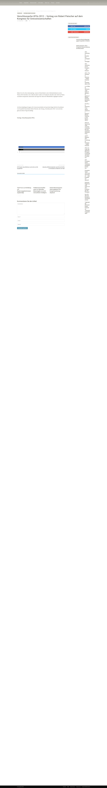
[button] (88, 3)
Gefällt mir (86, 26)
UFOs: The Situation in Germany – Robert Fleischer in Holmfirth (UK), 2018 (87, 78)
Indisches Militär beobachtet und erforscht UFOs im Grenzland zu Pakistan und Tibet (54, 167)
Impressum (78, 786)
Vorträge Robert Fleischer (29, 13)
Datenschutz (72, 786)
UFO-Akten (40, 2)
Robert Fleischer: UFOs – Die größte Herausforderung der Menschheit (83, 47)
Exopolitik (26, 2)
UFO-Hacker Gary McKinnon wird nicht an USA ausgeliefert (27, 167)
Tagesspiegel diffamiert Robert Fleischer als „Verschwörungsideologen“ (87, 208)
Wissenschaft (33, 2)
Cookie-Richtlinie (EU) (86, 786)
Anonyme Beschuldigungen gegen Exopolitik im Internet (83, 40)
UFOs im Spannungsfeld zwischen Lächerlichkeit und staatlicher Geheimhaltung (87, 128)
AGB (68, 786)
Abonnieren (86, 31)
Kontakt (58, 2)
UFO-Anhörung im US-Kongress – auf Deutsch (87, 67)
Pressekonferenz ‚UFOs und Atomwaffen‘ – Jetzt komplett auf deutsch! (87, 175)
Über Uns (47, 2)
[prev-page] (18, 195)
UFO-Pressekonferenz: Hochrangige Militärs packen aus (87, 164)
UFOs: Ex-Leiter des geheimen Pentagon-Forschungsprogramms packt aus (87, 152)
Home (20, 2)
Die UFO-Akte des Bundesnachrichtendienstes (87, 197)
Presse (52, 2)
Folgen (87, 29)
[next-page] (20, 195)
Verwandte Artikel (21, 173)
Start (18, 11)
